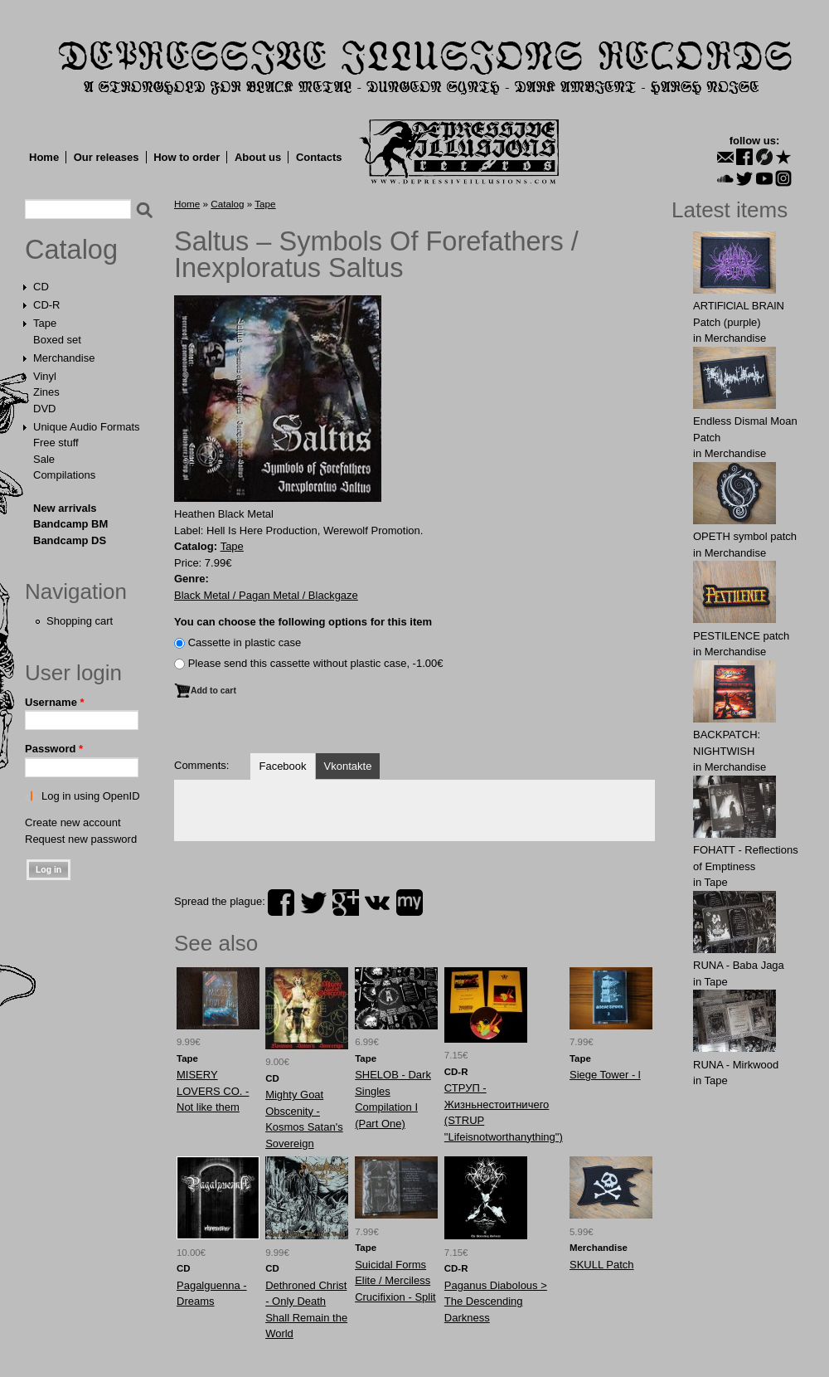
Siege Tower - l (605, 1074)
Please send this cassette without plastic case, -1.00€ (316, 663)
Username (55, 702)
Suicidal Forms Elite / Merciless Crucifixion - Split (395, 1280)
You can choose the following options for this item (303, 622)
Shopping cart (79, 621)
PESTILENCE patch (741, 636)
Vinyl (44, 376)
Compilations (64, 475)
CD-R (47, 305)
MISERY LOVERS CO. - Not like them (213, 1090)
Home (44, 157)
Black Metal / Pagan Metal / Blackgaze (266, 595)
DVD (44, 408)
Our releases (106, 157)
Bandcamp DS (69, 540)
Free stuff (56, 442)
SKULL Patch (602, 1264)
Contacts (319, 157)
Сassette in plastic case (245, 642)
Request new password (81, 839)
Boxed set (57, 339)
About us (258, 157)
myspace (409, 902)
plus (345, 902)
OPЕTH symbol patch (745, 536)
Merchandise (64, 358)
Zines (46, 392)
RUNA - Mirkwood (735, 1064)
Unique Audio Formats (86, 427)
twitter (313, 902)
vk (377, 902)
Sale (44, 459)
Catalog (71, 250)
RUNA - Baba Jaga (738, 965)
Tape (44, 323)
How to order (186, 157)
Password (54, 748)
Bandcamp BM (70, 524)
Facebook (282, 766)
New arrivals (65, 508)
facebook (281, 902)
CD (41, 286)
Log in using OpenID (90, 796)
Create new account (73, 822)
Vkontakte (348, 766)
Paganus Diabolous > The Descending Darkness (495, 1301)
